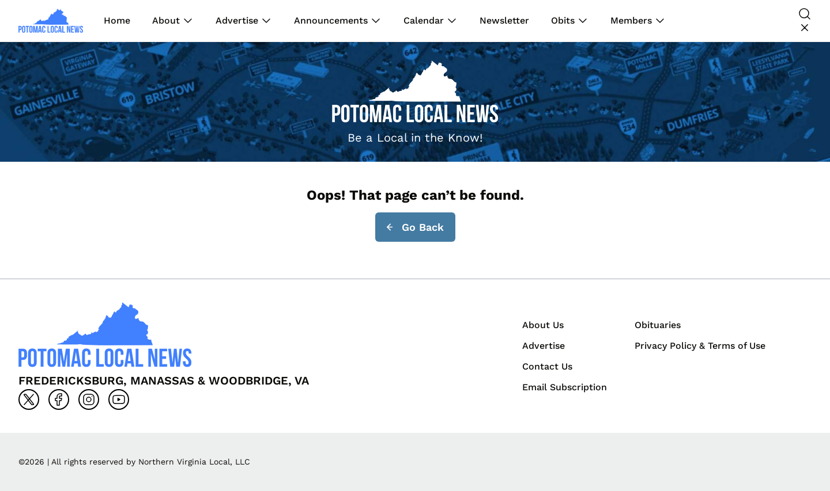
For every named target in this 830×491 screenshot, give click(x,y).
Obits (563, 20)
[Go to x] (28, 399)
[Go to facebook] (58, 399)
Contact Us (547, 366)
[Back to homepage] (50, 21)
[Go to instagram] (88, 399)
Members (631, 20)
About (166, 20)
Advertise (237, 20)
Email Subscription (564, 387)
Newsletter (504, 20)
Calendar (423, 20)
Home (117, 20)
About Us (543, 324)
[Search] (805, 21)
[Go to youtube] (118, 399)
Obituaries (658, 324)
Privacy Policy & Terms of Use (700, 345)
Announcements (331, 20)
